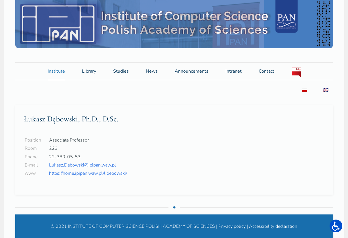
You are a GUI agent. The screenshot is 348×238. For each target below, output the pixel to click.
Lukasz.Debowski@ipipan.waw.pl (82, 165)
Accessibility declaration (273, 226)
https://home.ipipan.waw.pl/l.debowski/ (88, 173)
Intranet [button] (233, 72)
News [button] (152, 71)
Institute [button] (56, 71)
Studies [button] (121, 71)
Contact (266, 71)
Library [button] (89, 71)
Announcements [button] (191, 72)
